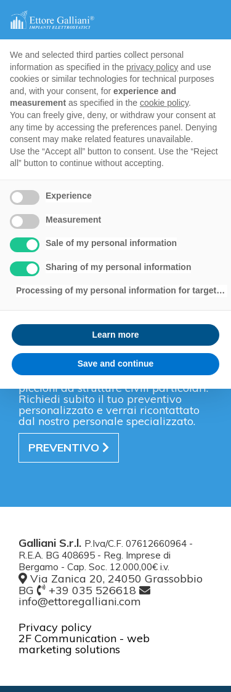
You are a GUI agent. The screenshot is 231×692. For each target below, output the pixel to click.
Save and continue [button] (116, 363)
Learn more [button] (115, 335)
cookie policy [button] (164, 103)
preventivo (68, 447)
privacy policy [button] (152, 67)
